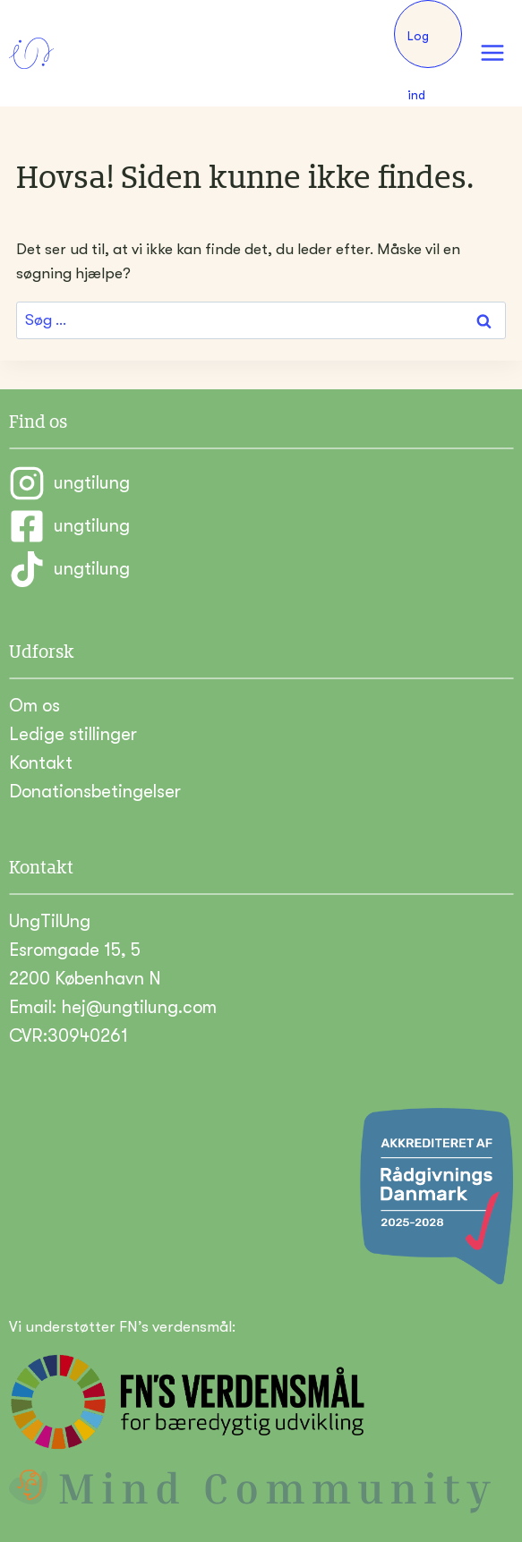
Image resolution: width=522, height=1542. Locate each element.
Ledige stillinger (73, 734)
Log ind (418, 48)
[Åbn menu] (492, 53)
